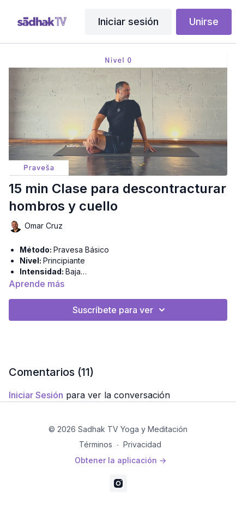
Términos (95, 444)
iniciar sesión (36, 395)
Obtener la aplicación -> (120, 460)
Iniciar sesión (128, 21)
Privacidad (142, 444)
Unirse (204, 21)
